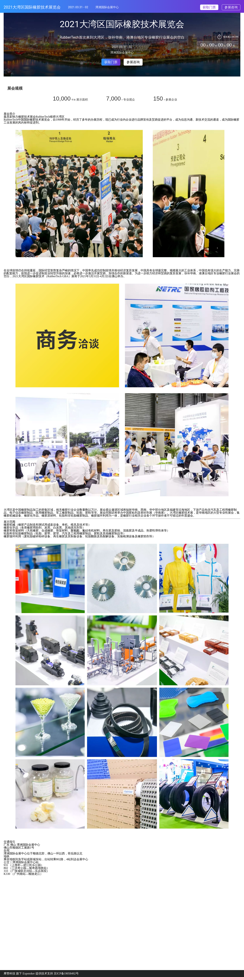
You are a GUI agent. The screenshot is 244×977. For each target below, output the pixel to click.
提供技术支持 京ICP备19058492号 (57, 973)
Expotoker (29, 973)
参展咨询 (231, 7)
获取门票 (209, 7)
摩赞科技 (9, 973)
